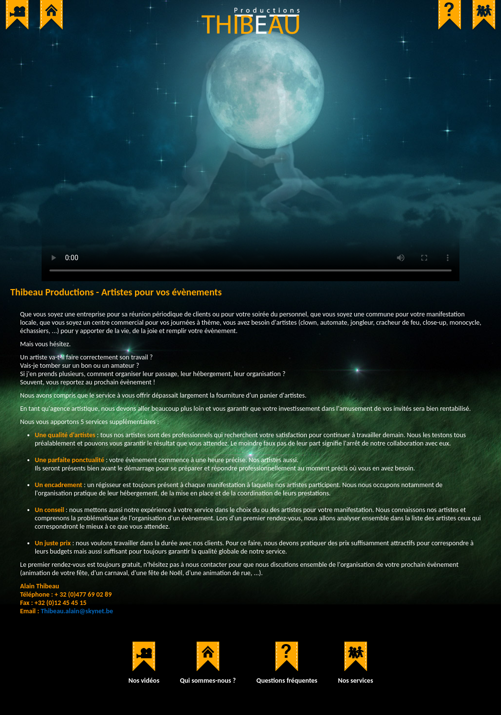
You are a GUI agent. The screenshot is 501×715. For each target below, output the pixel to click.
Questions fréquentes (287, 680)
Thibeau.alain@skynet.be (77, 611)
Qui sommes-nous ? (208, 680)
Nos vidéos (143, 680)
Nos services (355, 680)
